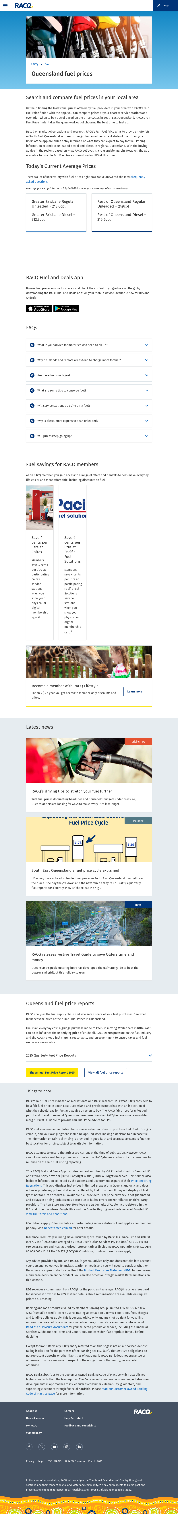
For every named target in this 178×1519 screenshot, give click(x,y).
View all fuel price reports (105, 1072)
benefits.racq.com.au (58, 1228)
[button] (5, 5)
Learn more (134, 691)
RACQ (34, 64)
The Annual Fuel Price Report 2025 (52, 1072)
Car (47, 64)
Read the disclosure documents (47, 1327)
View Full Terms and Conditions (46, 1214)
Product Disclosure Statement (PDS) (107, 1270)
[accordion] (89, 345)
